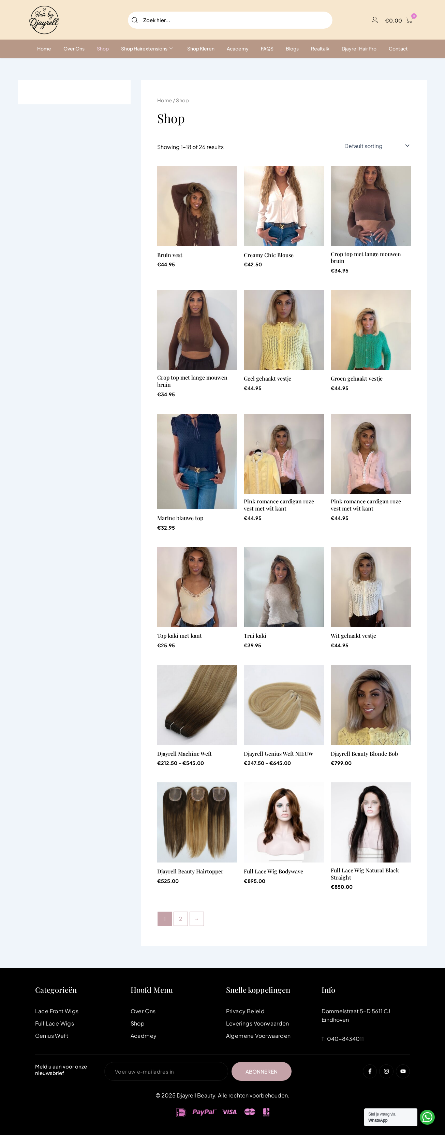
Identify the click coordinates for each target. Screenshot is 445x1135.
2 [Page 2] (180, 918)
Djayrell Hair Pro (359, 48)
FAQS (267, 48)
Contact (398, 48)
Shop (103, 48)
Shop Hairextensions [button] (147, 48)
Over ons (74, 48)
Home (44, 48)
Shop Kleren (200, 48)
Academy (238, 48)
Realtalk (320, 48)
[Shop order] (376, 145)
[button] (398, 20)
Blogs (292, 48)
